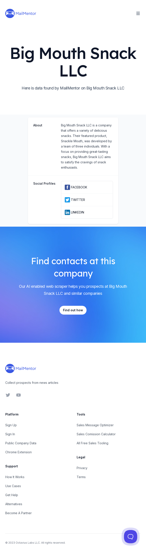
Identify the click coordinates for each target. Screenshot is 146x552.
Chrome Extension (18, 452)
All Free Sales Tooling (92, 443)
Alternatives (13, 504)
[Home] (20, 13)
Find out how (73, 310)
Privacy (82, 468)
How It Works (14, 477)
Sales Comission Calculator (96, 434)
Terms (81, 477)
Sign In (10, 434)
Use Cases (13, 486)
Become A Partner (18, 513)
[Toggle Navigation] (138, 13)
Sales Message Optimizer (95, 425)
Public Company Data (20, 443)
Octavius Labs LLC (28, 542)
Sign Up (11, 425)
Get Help (11, 495)
